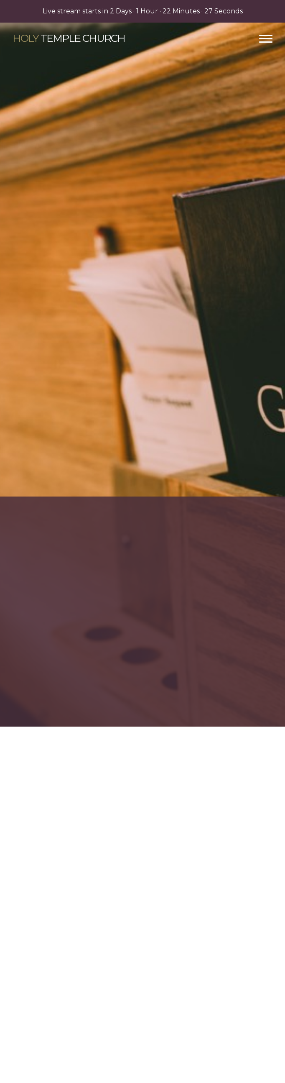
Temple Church (69, 38)
